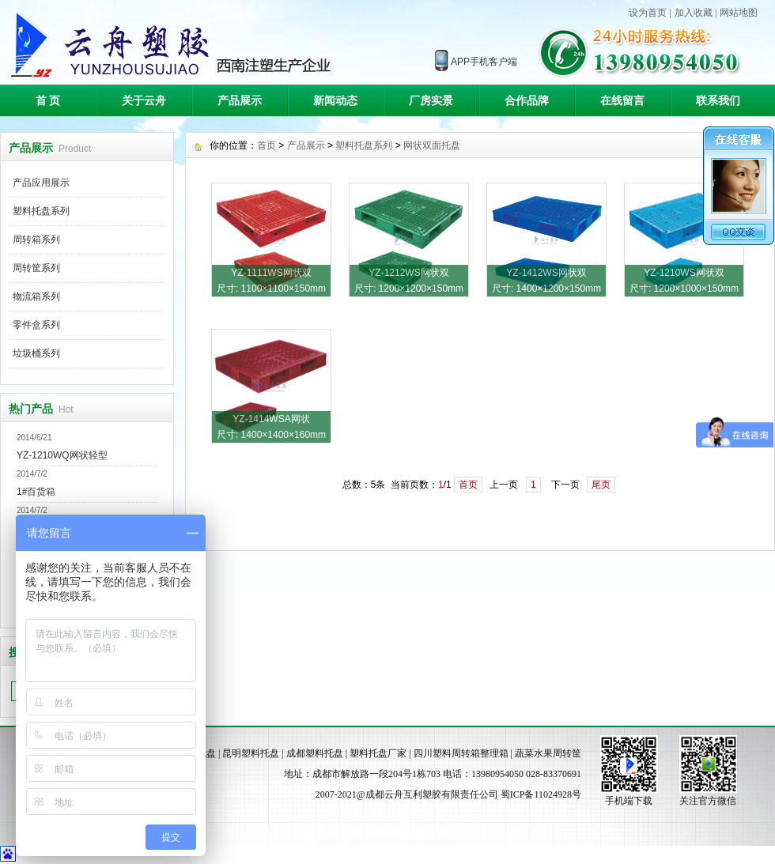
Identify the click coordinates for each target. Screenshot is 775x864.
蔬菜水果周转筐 (548, 753)
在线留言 (622, 100)
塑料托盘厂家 (378, 753)
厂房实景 (431, 100)
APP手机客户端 (484, 61)
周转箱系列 (36, 239)
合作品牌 (527, 100)
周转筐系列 (36, 268)
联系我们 (718, 100)
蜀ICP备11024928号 (541, 794)
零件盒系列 (36, 324)
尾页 (601, 484)
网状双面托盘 (431, 145)
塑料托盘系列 (41, 211)
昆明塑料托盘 (250, 753)
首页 (266, 145)
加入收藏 (694, 12)
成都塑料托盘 (314, 753)
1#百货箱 (36, 491)
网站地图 (739, 12)
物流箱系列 (36, 296)
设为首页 (648, 12)
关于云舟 (144, 100)
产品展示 (239, 100)
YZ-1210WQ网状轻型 (62, 455)
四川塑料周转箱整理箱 (461, 753)
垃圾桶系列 (36, 353)
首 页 (48, 100)
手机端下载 (628, 800)
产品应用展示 (41, 182)
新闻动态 (335, 100)
